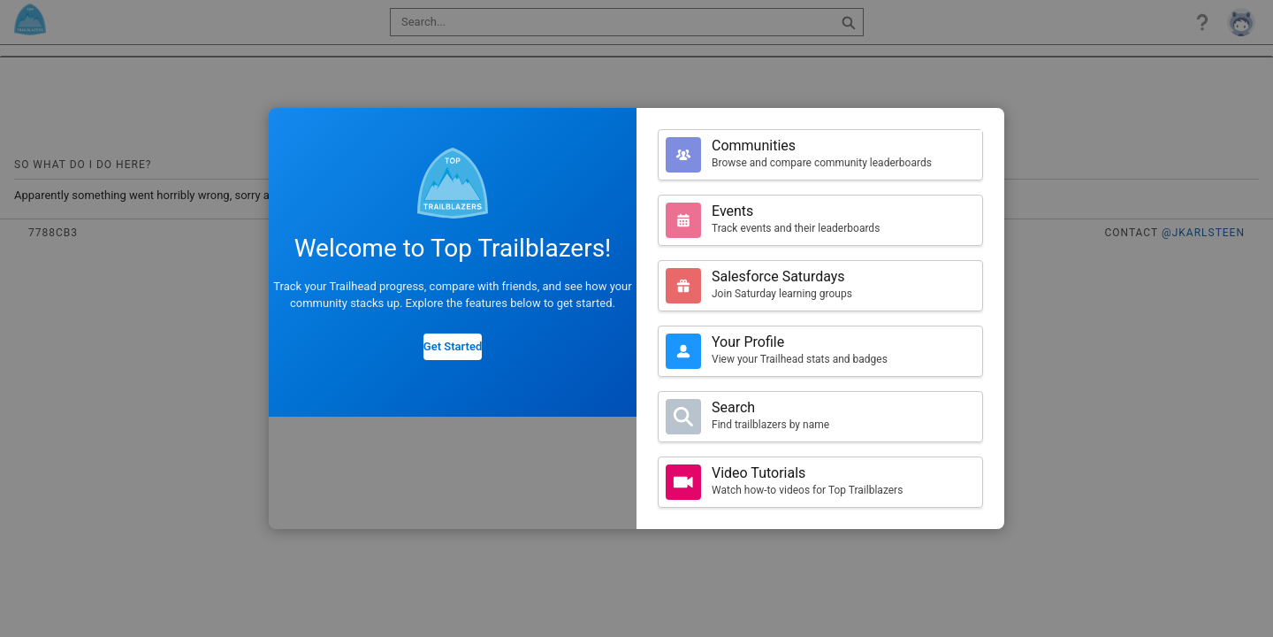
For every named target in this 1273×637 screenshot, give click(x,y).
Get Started (452, 346)
